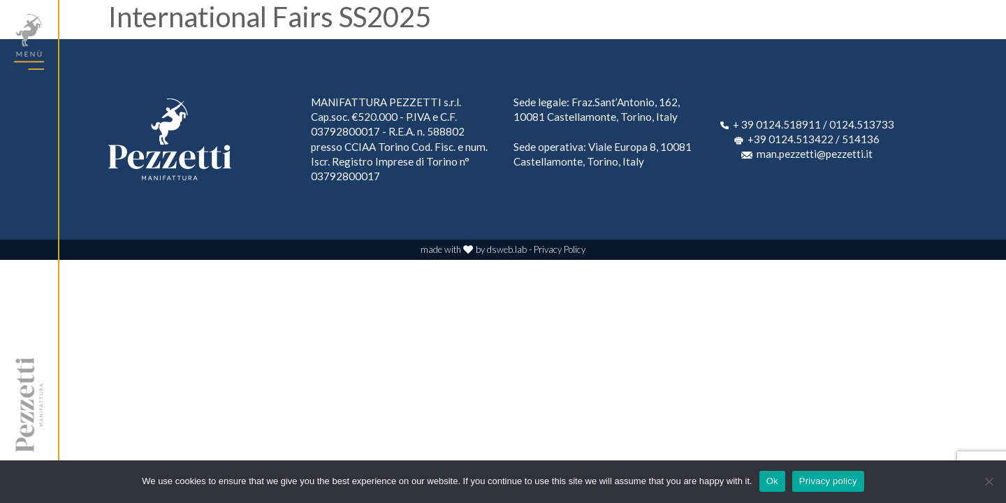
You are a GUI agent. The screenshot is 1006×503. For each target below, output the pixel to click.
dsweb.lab (507, 249)
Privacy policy (828, 481)
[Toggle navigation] (29, 42)
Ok (772, 481)
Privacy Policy (559, 249)
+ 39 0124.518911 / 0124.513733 (813, 124)
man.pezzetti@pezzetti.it (815, 153)
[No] (989, 481)
